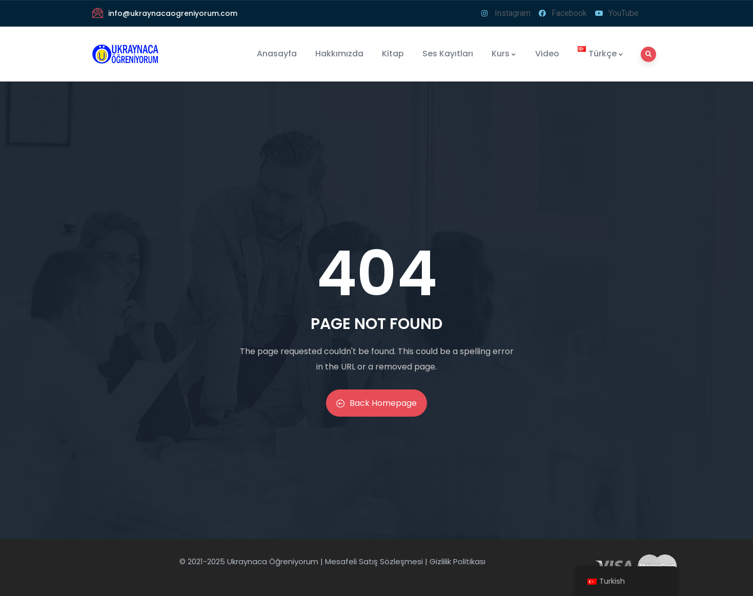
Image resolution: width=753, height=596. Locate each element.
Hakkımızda (339, 53)
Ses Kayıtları (447, 53)
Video (547, 53)
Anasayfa (277, 53)
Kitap (393, 53)
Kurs (504, 53)
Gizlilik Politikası (457, 561)
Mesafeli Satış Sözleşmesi (374, 561)
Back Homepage (376, 403)
